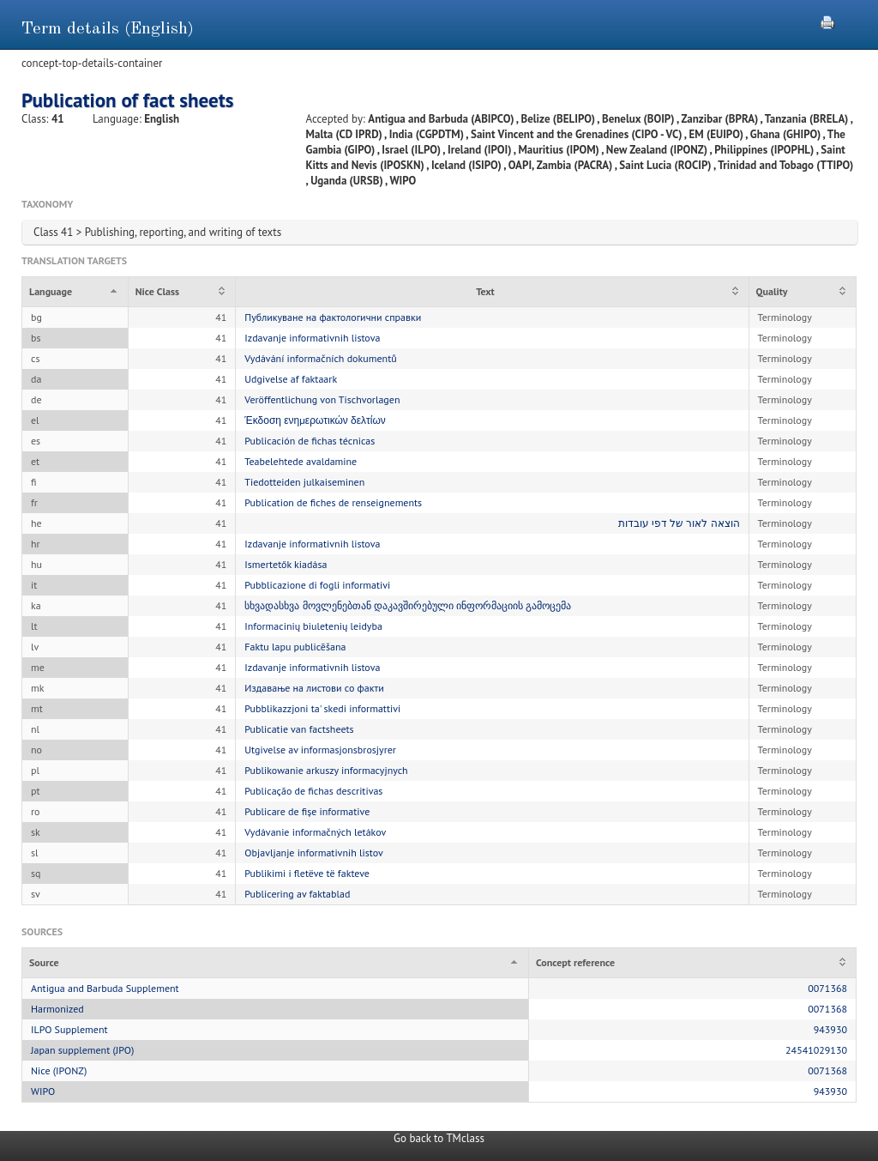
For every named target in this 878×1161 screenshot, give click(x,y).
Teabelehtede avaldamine (300, 461)
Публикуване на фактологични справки (332, 317)
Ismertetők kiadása (285, 564)
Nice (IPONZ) (59, 1070)
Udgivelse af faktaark (290, 378)
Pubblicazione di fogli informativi (317, 584)
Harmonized (57, 1008)
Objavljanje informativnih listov (313, 852)
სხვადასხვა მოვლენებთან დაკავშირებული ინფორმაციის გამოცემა (407, 605)
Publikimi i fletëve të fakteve (307, 873)
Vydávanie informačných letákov (315, 831)
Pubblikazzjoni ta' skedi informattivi (322, 708)
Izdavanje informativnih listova (312, 337)
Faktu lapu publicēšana (295, 646)
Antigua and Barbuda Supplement (105, 988)
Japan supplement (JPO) (82, 1049)
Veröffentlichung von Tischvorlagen (322, 399)
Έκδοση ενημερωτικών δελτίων (315, 420)
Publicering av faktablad (297, 893)
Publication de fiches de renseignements (333, 502)
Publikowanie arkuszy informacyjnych (325, 770)
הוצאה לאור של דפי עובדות (679, 523)
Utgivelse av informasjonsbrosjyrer (320, 749)
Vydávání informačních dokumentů (320, 358)
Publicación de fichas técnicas (309, 440)
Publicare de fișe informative (307, 811)
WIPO (43, 1091)
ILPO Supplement (69, 1029)
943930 (830, 1029)
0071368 (827, 988)
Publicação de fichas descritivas (313, 790)
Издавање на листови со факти (313, 687)
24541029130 (816, 1049)
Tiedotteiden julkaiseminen (304, 481)
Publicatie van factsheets (298, 729)
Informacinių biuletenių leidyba (313, 626)
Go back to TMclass (439, 1138)
